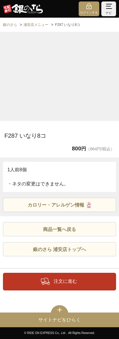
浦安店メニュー (36, 25)
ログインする (89, 12)
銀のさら (10, 25)
